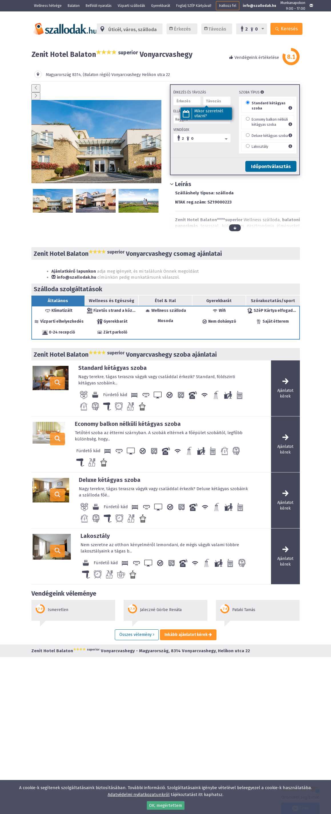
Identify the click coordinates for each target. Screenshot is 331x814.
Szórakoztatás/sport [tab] (273, 300)
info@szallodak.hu (259, 6)
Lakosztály (260, 147)
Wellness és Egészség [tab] (111, 300)
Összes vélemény (136, 634)
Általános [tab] (58, 300)
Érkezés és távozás (189, 92)
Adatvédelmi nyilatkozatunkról (139, 794)
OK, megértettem (165, 805)
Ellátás (179, 111)
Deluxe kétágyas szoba (270, 136)
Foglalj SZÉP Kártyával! (193, 6)
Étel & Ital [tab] (165, 300)
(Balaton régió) (96, 74)
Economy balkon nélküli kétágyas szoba (128, 423)
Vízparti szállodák (131, 6)
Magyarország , (64, 74)
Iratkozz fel (227, 6)
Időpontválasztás (271, 166)
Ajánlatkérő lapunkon (73, 271)
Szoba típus (251, 92)
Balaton (74, 6)
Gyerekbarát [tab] (219, 300)
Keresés (286, 28)
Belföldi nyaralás (99, 6)
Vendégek (181, 130)
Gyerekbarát (160, 6)
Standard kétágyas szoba (112, 367)
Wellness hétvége (48, 6)
